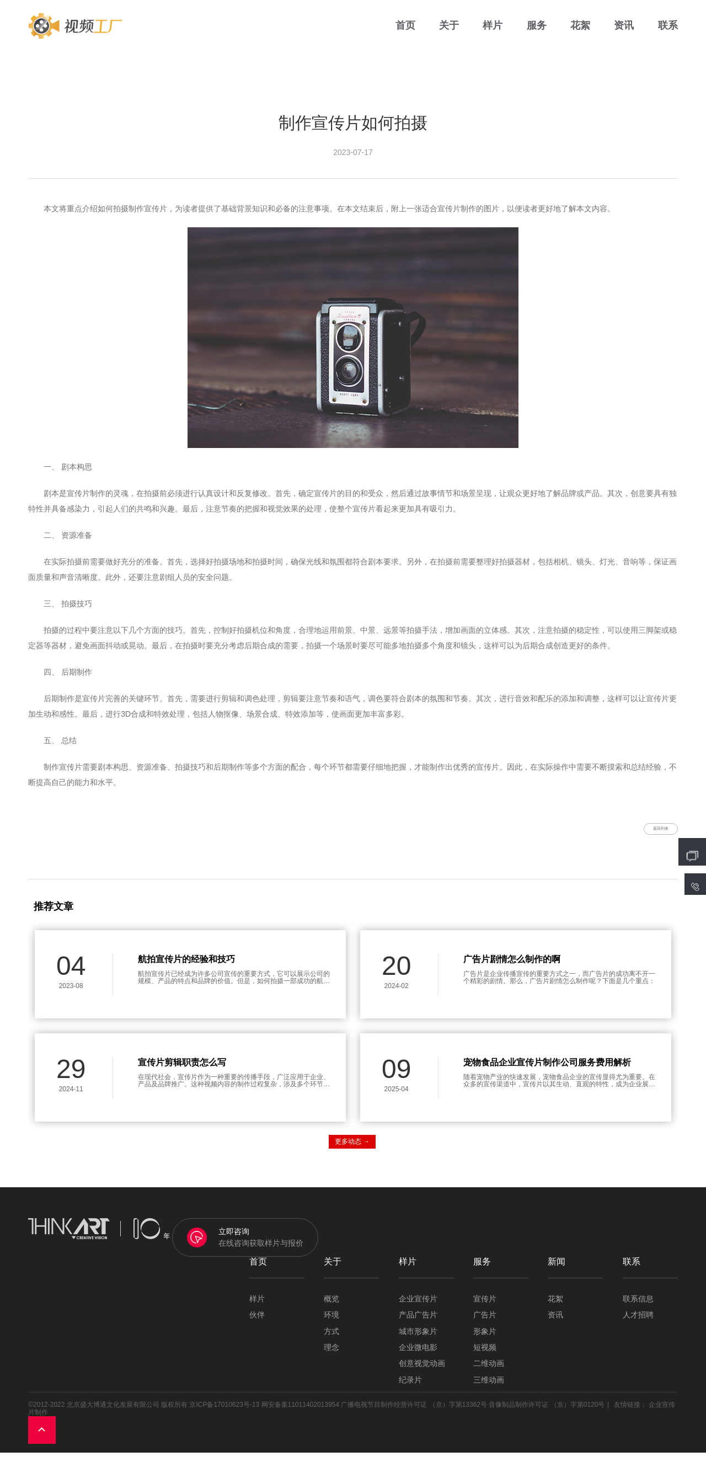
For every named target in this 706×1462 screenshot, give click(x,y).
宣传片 (484, 1308)
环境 (331, 1324)
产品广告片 (418, 1324)
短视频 (484, 1357)
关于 (449, 33)
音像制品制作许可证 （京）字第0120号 (547, 1414)
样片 (492, 33)
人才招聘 (638, 1324)
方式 (331, 1340)
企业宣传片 (418, 1308)
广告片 (484, 1324)
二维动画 (488, 1373)
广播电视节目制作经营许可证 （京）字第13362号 (414, 1414)
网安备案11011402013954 (300, 1414)
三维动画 (488, 1389)
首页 (405, 33)
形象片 (484, 1340)
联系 (668, 33)
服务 (537, 33)
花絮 (580, 33)
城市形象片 (418, 1340)
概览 (331, 1308)
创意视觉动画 (422, 1373)
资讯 (624, 33)
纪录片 (410, 1389)
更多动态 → (352, 1151)
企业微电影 (418, 1357)
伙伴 (257, 1324)
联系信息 (638, 1308)
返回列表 (645, 833)
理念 (331, 1357)
